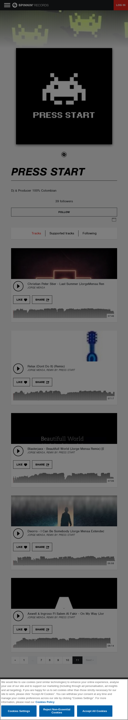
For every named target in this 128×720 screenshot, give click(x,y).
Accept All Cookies (94, 711)
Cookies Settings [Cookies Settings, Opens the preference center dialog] (19, 711)
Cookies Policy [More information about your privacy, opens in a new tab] (45, 702)
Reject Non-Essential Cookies (56, 711)
